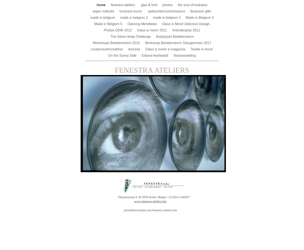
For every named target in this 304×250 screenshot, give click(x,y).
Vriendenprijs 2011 (186, 30)
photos (168, 5)
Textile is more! (202, 49)
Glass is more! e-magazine (165, 49)
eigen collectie (104, 11)
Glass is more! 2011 (152, 30)
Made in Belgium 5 (108, 24)
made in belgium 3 (167, 17)
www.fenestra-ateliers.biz (150, 201)
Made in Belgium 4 (200, 17)
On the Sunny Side (122, 55)
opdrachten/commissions (167, 11)
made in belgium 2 (134, 17)
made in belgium (103, 17)
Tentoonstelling (184, 55)
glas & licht (149, 5)
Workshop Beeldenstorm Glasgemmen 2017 (178, 43)
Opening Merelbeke (143, 24)
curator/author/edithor (107, 49)
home (102, 5)
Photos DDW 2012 (118, 30)
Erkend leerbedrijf (155, 55)
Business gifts (200, 11)
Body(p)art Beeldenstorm (175, 36)
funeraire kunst (131, 11)
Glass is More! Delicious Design (186, 24)
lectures (134, 49)
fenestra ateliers (124, 5)
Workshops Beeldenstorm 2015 (117, 43)
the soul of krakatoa (192, 5)
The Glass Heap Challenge (131, 36)
